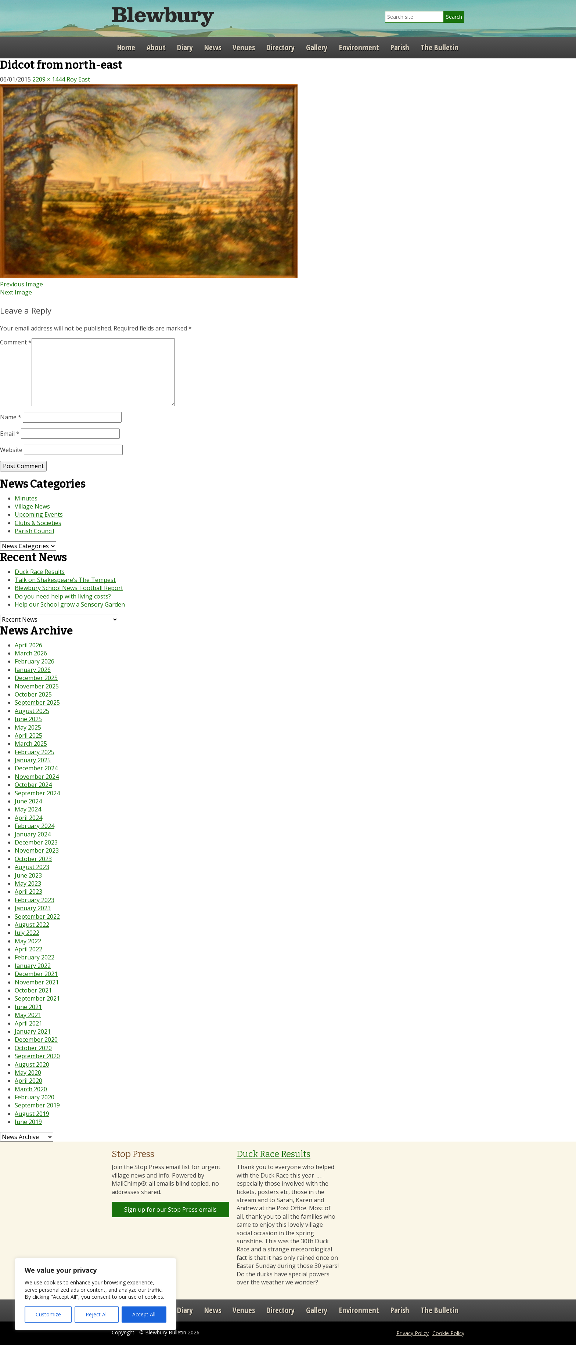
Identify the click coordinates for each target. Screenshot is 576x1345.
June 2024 (28, 801)
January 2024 (33, 834)
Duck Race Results (40, 572)
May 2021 (28, 1015)
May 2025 (28, 727)
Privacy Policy (412, 1333)
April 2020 (28, 1081)
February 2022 (34, 957)
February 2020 (34, 1097)
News (212, 47)
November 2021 (37, 982)
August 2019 (32, 1114)
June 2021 (28, 1007)
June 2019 (28, 1122)
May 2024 (28, 809)
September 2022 (37, 916)
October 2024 (33, 785)
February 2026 (34, 661)
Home (126, 47)
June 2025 (28, 719)
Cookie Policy (448, 1333)
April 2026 (28, 645)
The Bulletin (439, 47)
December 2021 (36, 974)
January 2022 (33, 966)
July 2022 (27, 933)
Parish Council (34, 531)
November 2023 (37, 850)
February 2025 (34, 752)
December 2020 (36, 1039)
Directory (280, 47)
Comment (16, 342)
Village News (32, 506)
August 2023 (32, 867)
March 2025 (31, 744)
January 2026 (33, 670)
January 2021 (33, 1031)
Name (10, 417)
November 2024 (37, 777)
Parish (399, 47)
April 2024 (28, 818)
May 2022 (28, 941)
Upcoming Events (39, 514)
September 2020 (37, 1056)
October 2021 (33, 990)
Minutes (26, 498)
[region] (95, 1294)
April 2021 (28, 1023)
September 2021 (37, 998)
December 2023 (36, 842)
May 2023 (28, 883)
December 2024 (36, 768)
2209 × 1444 (48, 79)
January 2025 (33, 760)
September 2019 (37, 1105)
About (156, 47)
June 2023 (28, 875)
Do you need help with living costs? (63, 596)
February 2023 (34, 900)
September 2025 (37, 702)
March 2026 (31, 653)
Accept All (143, 1314)
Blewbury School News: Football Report (69, 588)
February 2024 (34, 826)
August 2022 (32, 925)
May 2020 (28, 1073)
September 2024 (37, 793)
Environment (359, 47)
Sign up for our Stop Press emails (170, 1209)
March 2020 (31, 1089)
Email (9, 434)
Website (11, 450)
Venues (244, 47)
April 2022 (28, 949)
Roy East (78, 79)
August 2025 (32, 711)
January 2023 (33, 908)
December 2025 (36, 678)
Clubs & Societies (38, 523)
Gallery (316, 47)
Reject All (97, 1314)
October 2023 (33, 859)
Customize (48, 1314)
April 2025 (28, 735)
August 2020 (32, 1064)
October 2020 (33, 1048)
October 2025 (33, 694)
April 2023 (28, 891)
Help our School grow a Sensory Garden (70, 604)
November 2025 (37, 686)
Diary (185, 47)
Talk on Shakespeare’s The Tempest (65, 580)
